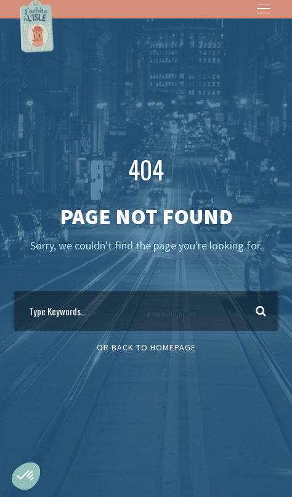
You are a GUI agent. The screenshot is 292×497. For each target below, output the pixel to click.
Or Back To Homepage (146, 347)
